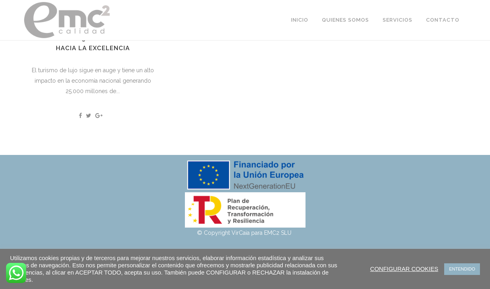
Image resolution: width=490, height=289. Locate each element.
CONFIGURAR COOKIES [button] (404, 269)
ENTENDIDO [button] (462, 269)
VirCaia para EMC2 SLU (262, 233)
